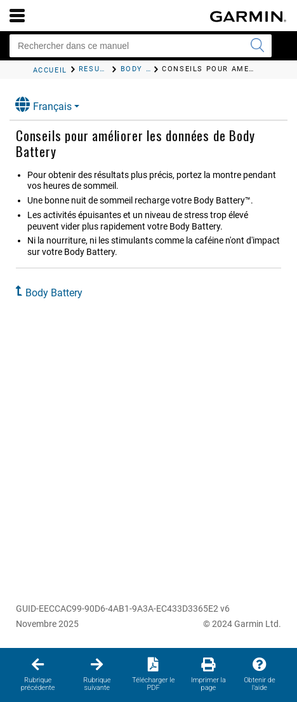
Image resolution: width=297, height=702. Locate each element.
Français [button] (43, 105)
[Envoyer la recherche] (257, 45)
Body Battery (53, 293)
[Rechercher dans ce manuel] (141, 45)
